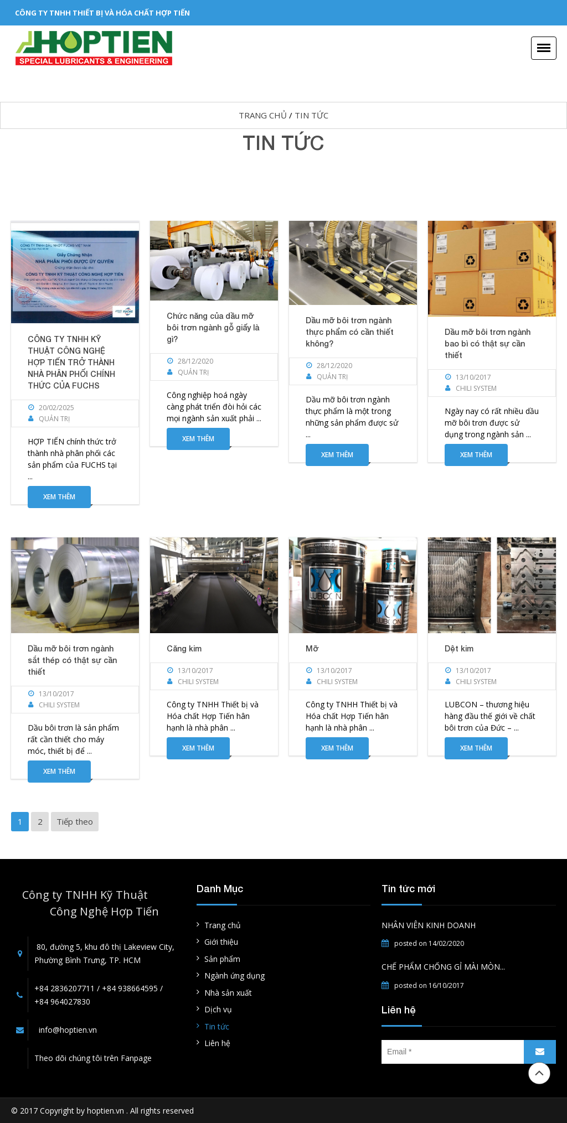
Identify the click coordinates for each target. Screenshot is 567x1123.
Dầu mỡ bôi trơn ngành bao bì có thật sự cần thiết (487, 343)
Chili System (476, 388)
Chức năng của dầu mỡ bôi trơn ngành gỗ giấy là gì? (213, 327)
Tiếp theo (74, 821)
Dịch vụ (218, 1009)
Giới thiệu (221, 941)
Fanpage (136, 1058)
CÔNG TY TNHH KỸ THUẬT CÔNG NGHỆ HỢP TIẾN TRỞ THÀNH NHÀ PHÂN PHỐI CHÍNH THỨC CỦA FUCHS (71, 362)
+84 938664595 (130, 988)
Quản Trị (54, 418)
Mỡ (312, 648)
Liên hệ (217, 1043)
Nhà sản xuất (228, 992)
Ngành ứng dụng (234, 975)
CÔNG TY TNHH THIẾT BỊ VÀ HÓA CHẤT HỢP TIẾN (102, 13)
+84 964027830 (62, 1001)
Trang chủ (263, 115)
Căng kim (184, 648)
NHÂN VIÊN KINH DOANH (429, 925)
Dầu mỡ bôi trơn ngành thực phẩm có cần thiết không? (350, 331)
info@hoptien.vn (68, 1029)
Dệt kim (459, 648)
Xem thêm (59, 496)
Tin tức (311, 115)
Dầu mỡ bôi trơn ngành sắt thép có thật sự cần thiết (72, 660)
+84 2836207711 (64, 988)
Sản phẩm (222, 959)
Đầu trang (539, 1073)
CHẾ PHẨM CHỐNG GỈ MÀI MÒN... (443, 966)
